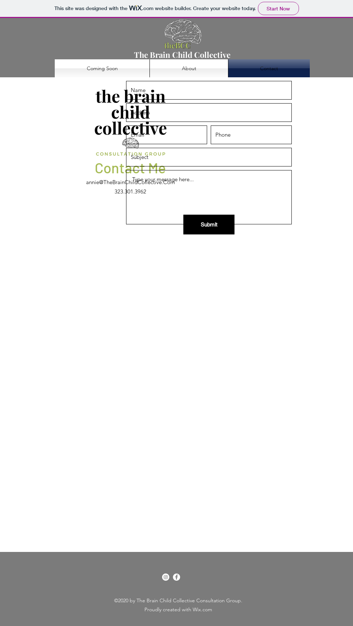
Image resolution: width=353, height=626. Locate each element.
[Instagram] (165, 577)
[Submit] (208, 224)
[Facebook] (176, 577)
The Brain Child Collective (182, 54)
